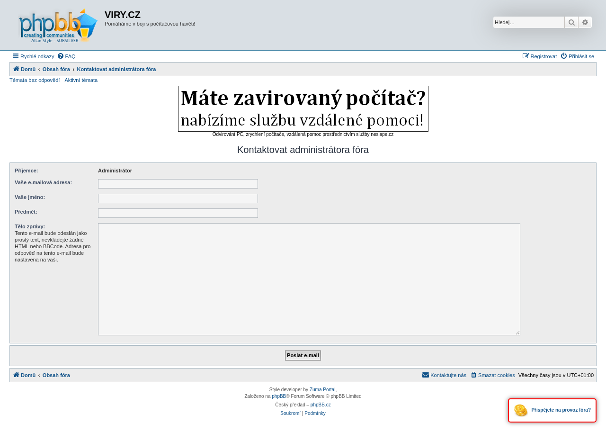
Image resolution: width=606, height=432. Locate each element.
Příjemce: (26, 170)
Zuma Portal (322, 389)
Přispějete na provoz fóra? (552, 410)
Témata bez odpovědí (34, 80)
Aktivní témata (81, 80)
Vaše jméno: (30, 197)
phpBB (279, 396)
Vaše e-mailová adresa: (43, 182)
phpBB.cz (321, 404)
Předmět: (26, 212)
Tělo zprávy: (30, 226)
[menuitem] (66, 56)
